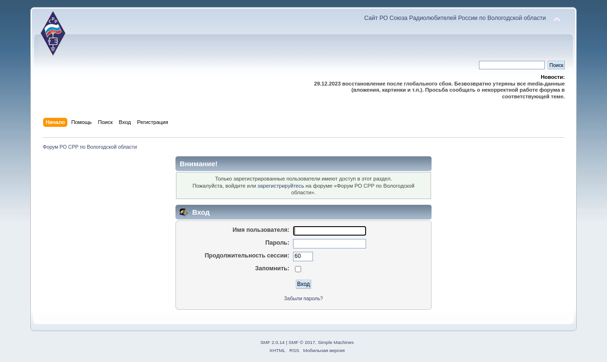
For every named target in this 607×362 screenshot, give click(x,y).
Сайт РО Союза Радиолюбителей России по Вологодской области (455, 18)
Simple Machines (336, 342)
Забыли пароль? (303, 298)
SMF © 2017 (302, 342)
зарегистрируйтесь (281, 186)
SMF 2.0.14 (272, 342)
